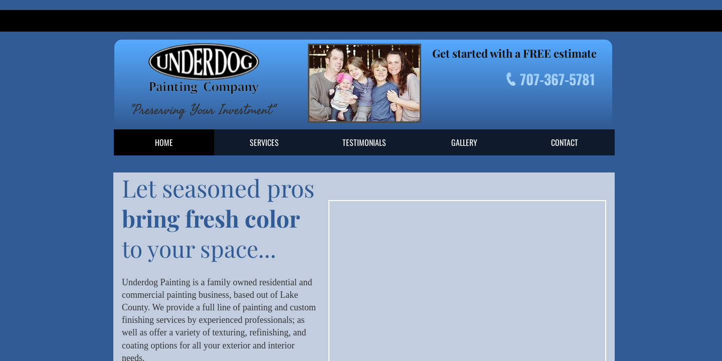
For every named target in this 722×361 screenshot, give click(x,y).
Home (164, 142)
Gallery (464, 142)
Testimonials (364, 142)
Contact (564, 142)
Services (264, 142)
